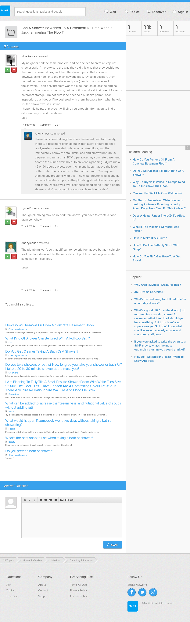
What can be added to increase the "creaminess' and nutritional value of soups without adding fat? (63, 405)
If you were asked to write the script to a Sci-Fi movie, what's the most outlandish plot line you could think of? (160, 345)
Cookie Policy (78, 596)
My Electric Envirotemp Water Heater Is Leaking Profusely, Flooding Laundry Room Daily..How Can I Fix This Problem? (159, 204)
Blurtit (5, 11)
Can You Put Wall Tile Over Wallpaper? (157, 193)
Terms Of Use (78, 584)
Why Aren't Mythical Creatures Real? (157, 285)
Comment (45, 124)
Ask (110, 11)
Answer (112, 544)
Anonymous (42, 133)
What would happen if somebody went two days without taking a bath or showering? (59, 423)
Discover (156, 11)
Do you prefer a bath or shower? (29, 451)
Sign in (180, 11)
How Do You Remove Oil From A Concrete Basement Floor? (50, 325)
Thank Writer (28, 124)
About (42, 584)
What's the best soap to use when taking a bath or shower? (49, 438)
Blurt (57, 124)
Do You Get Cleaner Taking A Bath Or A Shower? (41, 351)
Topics (132, 11)
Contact (43, 590)
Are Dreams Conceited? (149, 292)
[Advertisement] (65, 277)
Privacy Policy (78, 590)
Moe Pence (28, 56)
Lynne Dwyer (29, 208)
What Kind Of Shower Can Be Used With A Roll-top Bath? (47, 338)
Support (43, 596)
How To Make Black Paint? (150, 238)
